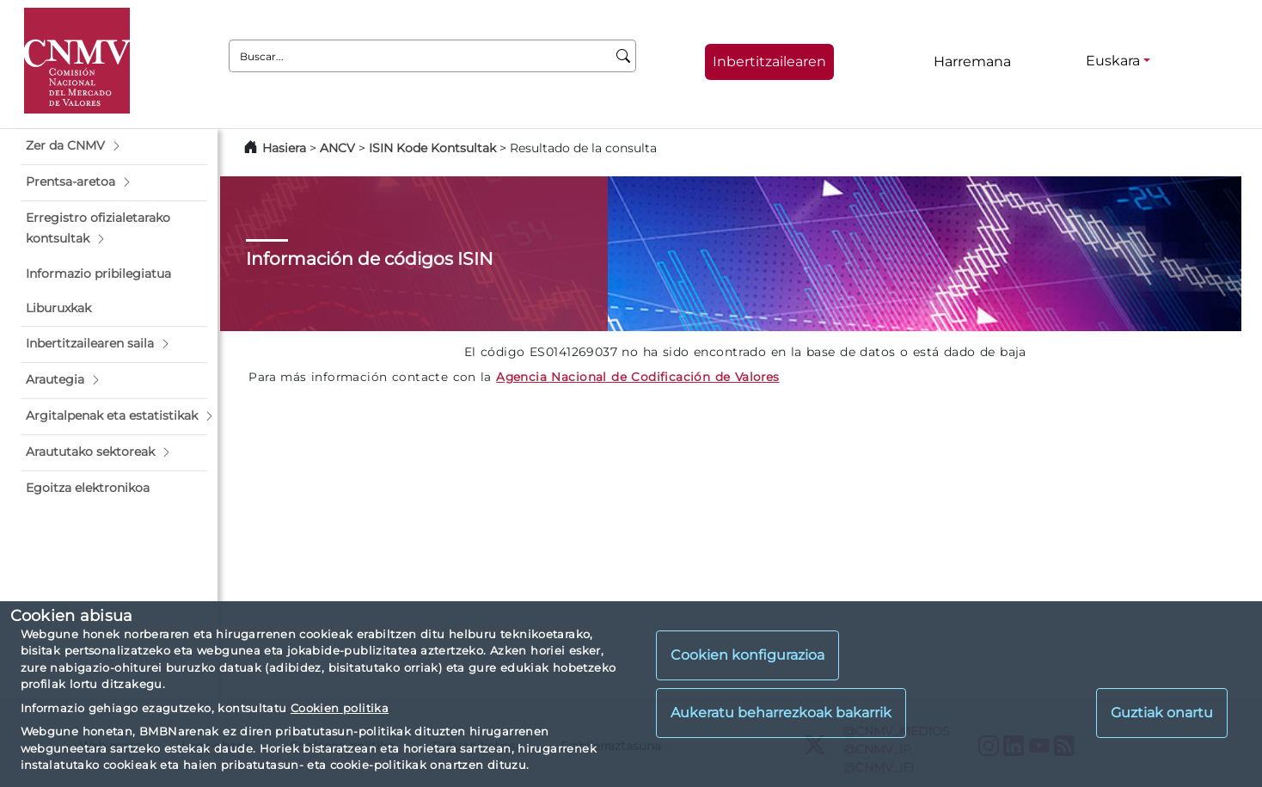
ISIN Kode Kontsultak (432, 148)
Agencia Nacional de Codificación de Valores (637, 377)
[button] (114, 146)
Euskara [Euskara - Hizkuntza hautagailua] (1113, 60)
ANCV (337, 148)
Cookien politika (340, 708)
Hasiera (284, 148)
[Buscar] (623, 56)
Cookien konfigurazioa (747, 655)
